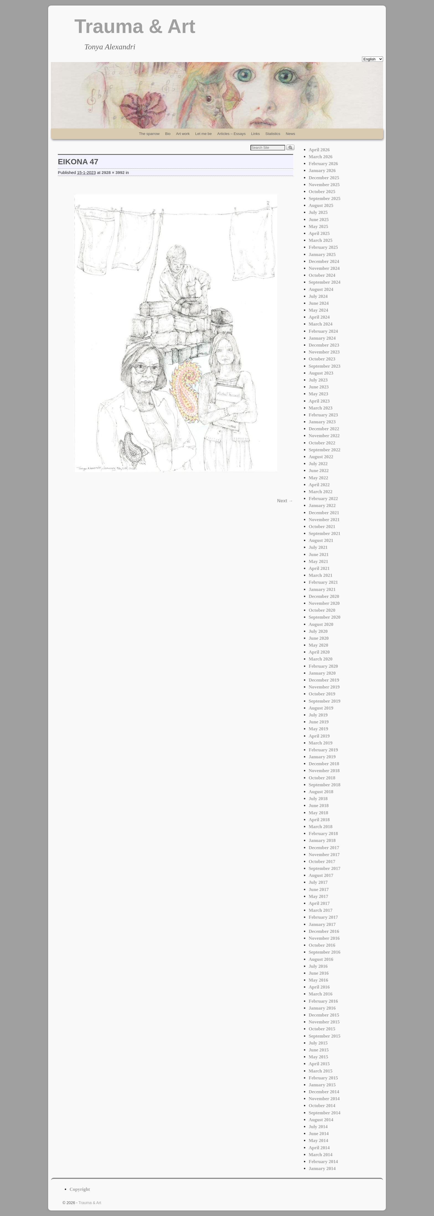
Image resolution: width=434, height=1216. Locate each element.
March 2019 (320, 743)
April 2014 (319, 1147)
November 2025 (324, 184)
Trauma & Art (134, 26)
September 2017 (324, 868)
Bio (167, 134)
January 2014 (322, 1168)
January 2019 (322, 756)
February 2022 (323, 498)
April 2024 (319, 317)
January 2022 (322, 505)
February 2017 (323, 917)
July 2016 (318, 966)
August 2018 (321, 791)
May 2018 (318, 812)
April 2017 (319, 903)
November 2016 (324, 938)
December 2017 (324, 847)
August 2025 (321, 205)
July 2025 (318, 212)
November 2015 (324, 1022)
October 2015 (322, 1028)
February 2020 (323, 666)
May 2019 (318, 728)
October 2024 (322, 275)
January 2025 (322, 254)
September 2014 (324, 1112)
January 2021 (322, 589)
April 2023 (319, 401)
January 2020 (322, 673)
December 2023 (324, 345)
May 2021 (318, 561)
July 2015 (318, 1043)
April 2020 (319, 652)
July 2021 (318, 547)
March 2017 (320, 910)
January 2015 (322, 1084)
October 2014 (322, 1105)
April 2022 (319, 484)
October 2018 (322, 777)
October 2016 (322, 945)
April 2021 (319, 568)
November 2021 (324, 519)
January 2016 (322, 1008)
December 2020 (324, 596)
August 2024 (321, 289)
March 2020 (320, 659)
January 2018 (322, 840)
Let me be (203, 134)
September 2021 (324, 533)
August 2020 (321, 624)
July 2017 (318, 882)
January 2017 (322, 924)
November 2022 (324, 435)
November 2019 (324, 687)
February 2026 (323, 163)
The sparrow (149, 134)
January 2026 (322, 170)
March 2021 (320, 575)
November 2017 (324, 854)
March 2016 (320, 994)
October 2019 (322, 694)
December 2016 (324, 931)
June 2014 (319, 1133)
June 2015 (319, 1050)
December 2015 (324, 1015)
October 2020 (322, 610)
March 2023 (320, 408)
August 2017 (321, 875)
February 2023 (323, 415)
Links (255, 134)
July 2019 (318, 715)
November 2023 (324, 352)
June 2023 (319, 387)
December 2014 (324, 1091)
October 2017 (322, 861)
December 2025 (324, 177)
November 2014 (324, 1098)
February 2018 (323, 833)
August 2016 (321, 959)
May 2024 (318, 310)
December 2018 (324, 763)
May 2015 (318, 1056)
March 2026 (320, 156)
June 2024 (319, 303)
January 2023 (322, 421)
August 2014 (321, 1119)
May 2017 (318, 896)
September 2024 (324, 282)
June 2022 (319, 470)
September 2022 (324, 449)
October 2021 (322, 526)
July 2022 (318, 463)
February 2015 (323, 1078)
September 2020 (324, 617)
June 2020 (319, 638)
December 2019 (324, 680)
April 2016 (319, 987)
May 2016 (318, 980)
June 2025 (319, 219)
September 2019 (324, 701)
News (290, 134)
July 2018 (318, 798)
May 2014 (318, 1140)
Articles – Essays (231, 134)
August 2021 (321, 540)
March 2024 (320, 324)
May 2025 (318, 226)
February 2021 (323, 582)
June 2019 (319, 722)
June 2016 (319, 973)
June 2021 (319, 554)
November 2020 (324, 603)
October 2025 (322, 191)
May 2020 (318, 645)
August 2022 (321, 456)
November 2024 (324, 268)
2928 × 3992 (113, 172)
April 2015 (319, 1063)
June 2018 (319, 805)
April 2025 (319, 233)
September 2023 (324, 366)
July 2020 (318, 631)
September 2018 (324, 784)
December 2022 (324, 428)
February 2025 (323, 247)
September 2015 (324, 1036)
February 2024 (323, 331)
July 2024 (318, 296)
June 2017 (319, 889)
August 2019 (321, 708)
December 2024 (324, 261)
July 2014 (318, 1126)
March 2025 (320, 240)
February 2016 (323, 1001)
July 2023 (318, 380)
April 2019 (319, 736)
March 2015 (320, 1071)
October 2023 (322, 359)
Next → (285, 500)
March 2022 (320, 491)
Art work (183, 134)
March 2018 (320, 826)
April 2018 (319, 819)
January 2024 (322, 338)
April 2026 (319, 149)
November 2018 (324, 770)
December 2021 (324, 512)
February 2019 (323, 749)
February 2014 (323, 1161)
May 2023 (318, 393)
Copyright (79, 1189)
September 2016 (324, 952)
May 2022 (318, 477)
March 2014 (320, 1154)
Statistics (272, 134)
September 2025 (324, 198)
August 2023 (321, 373)
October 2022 (322, 443)
